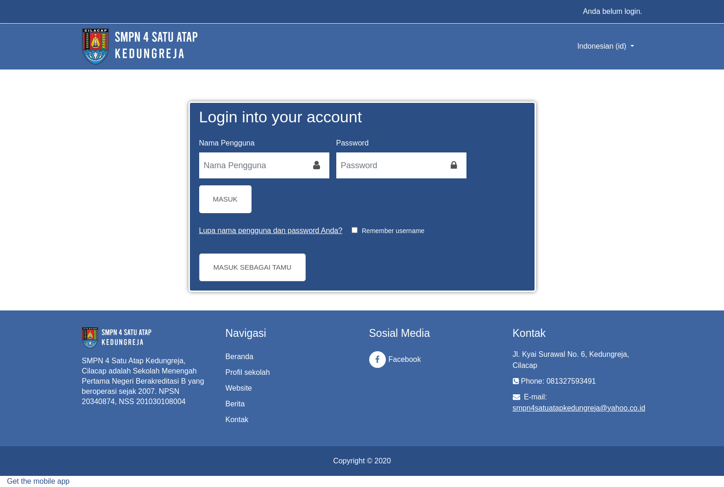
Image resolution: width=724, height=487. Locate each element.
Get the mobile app (38, 481)
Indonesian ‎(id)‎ (602, 46)
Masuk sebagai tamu (253, 267)
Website (239, 388)
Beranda (240, 357)
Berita (235, 404)
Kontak (237, 420)
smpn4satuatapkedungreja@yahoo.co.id (579, 408)
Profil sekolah (248, 372)
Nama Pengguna (227, 143)
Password (352, 143)
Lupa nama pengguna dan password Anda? (271, 230)
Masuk (225, 199)
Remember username (393, 230)
